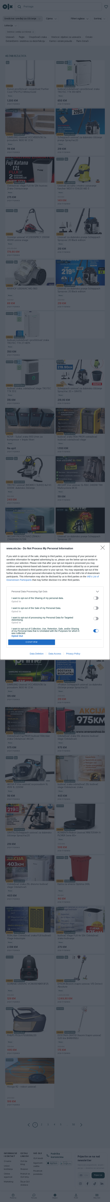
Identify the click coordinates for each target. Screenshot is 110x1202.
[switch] (96, 598)
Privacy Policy (73, 653)
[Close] (104, 549)
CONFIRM (32, 642)
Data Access (55, 653)
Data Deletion (37, 653)
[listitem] (55, 591)
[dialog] (55, 601)
